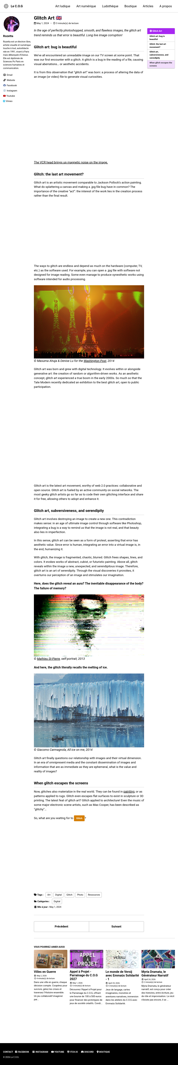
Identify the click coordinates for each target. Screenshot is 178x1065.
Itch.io (75, 1052)
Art (48, 913)
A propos (166, 6)
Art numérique (86, 6)
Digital (58, 913)
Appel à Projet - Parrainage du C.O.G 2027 (84, 994)
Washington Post (95, 365)
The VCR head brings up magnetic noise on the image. (71, 164)
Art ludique (62, 6)
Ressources (94, 913)
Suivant (116, 945)
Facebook (22, 1052)
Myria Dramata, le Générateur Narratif (154, 993)
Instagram (41, 1052)
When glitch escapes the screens (159, 65)
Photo (80, 913)
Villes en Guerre (45, 991)
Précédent (61, 945)
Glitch (81, 836)
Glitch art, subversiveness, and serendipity (159, 55)
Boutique (131, 6)
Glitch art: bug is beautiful (157, 38)
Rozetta (8, 36)
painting (133, 809)
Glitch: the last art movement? (158, 46)
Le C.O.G (17, 6)
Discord (90, 1052)
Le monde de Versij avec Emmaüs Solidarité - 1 (122, 994)
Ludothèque (110, 6)
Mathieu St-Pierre (48, 674)
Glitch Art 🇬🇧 (48, 18)
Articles (148, 6)
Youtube (59, 1052)
